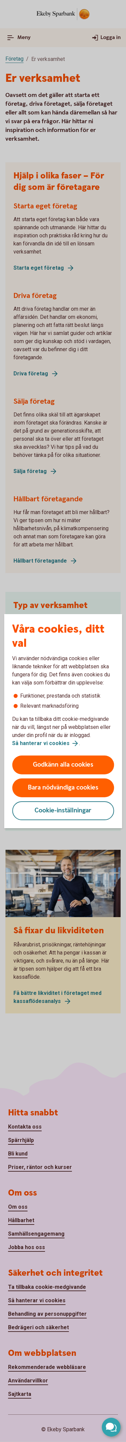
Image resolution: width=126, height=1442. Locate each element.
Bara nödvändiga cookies (63, 787)
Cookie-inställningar (63, 810)
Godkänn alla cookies (63, 765)
